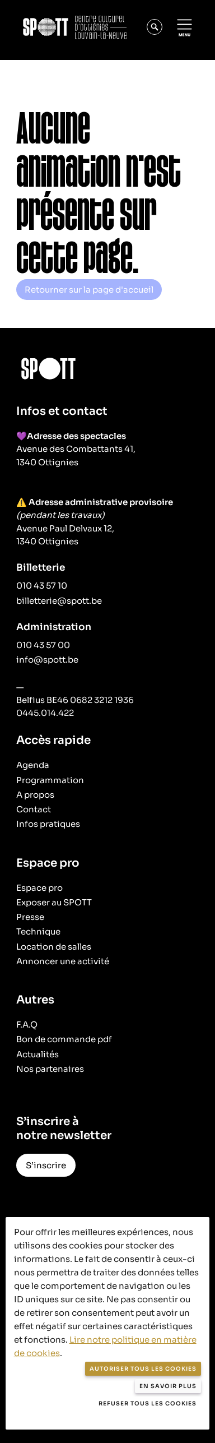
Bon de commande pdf (64, 1039)
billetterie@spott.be (59, 600)
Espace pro (39, 887)
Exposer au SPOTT (54, 902)
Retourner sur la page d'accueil (89, 289)
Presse (30, 917)
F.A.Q (27, 1024)
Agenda (32, 765)
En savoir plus (168, 1386)
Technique (38, 931)
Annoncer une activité (62, 961)
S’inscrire (46, 1165)
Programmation (50, 780)
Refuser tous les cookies (148, 1403)
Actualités (37, 1054)
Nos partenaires (50, 1068)
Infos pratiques (48, 823)
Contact (33, 809)
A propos (35, 794)
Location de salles (53, 946)
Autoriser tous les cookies (143, 1368)
